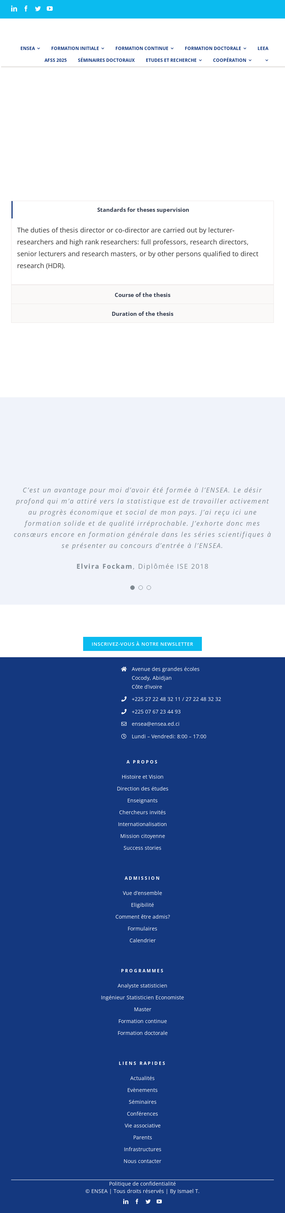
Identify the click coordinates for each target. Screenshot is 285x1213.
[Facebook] (26, 8)
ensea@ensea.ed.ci (156, 723)
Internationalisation (142, 824)
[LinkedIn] (14, 8)
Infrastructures (142, 1149)
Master (142, 1009)
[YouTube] (50, 8)
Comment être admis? (142, 916)
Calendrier (143, 940)
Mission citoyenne (142, 835)
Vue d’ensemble (142, 892)
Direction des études (142, 788)
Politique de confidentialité (142, 1183)
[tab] (142, 209)
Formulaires (142, 928)
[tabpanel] (142, 251)
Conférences (142, 1113)
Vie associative (143, 1125)
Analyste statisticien (142, 985)
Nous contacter (142, 1160)
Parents (142, 1137)
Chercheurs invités (142, 812)
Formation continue (142, 1021)
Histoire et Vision (143, 776)
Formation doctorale (143, 1032)
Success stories (142, 847)
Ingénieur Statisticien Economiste (142, 997)
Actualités (142, 1078)
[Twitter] (38, 8)
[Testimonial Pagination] (132, 587)
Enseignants (142, 800)
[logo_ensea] (29, 25)
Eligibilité (142, 904)
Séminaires (143, 1101)
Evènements (142, 1089)
